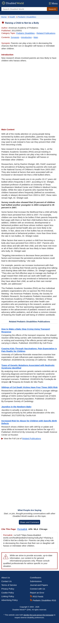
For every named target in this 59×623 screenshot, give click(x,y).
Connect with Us (37, 589)
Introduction (26, 37)
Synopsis (15, 37)
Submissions (36, 581)
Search (52, 9)
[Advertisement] (29, 95)
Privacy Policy (7, 589)
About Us (5, 577)
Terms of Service (9, 585)
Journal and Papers (39, 585)
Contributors (35, 577)
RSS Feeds (36, 596)
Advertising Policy (9, 600)
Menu (53, 3)
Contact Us (6, 581)
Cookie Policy (7, 592)
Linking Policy (7, 596)
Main (36, 37)
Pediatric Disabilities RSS (43, 600)
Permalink (22, 529)
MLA (36, 529)
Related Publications (46, 33)
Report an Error (37, 592)
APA (30, 529)
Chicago (43, 529)
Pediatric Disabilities (25, 33)
